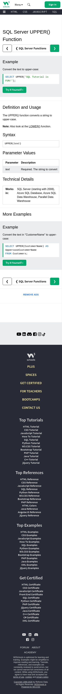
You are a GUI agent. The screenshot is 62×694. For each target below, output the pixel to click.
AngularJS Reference (29, 512)
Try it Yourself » (14, 89)
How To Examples (29, 541)
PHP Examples (29, 558)
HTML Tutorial (31, 426)
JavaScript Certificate (31, 591)
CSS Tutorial (31, 429)
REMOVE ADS (31, 294)
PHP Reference (29, 502)
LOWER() (34, 126)
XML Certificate (31, 620)
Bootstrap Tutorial (31, 449)
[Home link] (6, 4)
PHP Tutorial (31, 452)
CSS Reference (29, 482)
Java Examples (29, 561)
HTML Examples (29, 531)
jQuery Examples (29, 568)
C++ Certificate (31, 614)
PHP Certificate (31, 604)
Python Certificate (31, 601)
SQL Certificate (31, 597)
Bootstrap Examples (29, 554)
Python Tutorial (31, 443)
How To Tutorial (31, 436)
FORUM (24, 647)
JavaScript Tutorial (31, 433)
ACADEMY (30, 652)
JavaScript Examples (29, 538)
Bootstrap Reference (29, 499)
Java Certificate (31, 610)
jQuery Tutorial (31, 462)
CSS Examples (29, 535)
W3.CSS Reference (29, 495)
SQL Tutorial (31, 439)
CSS (25, 11)
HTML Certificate (31, 584)
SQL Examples (29, 545)
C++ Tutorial (31, 459)
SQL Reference (29, 489)
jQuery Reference (29, 515)
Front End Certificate (31, 594)
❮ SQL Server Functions (31, 48)
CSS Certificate (31, 587)
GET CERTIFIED (31, 383)
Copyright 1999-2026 (23, 682)
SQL (54, 11)
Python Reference (29, 492)
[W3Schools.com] (31, 358)
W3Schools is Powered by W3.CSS (33, 685)
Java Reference (29, 508)
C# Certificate (31, 617)
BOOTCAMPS (31, 399)
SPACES (31, 375)
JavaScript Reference (29, 485)
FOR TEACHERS (31, 391)
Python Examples (29, 548)
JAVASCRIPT (40, 11)
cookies (28, 677)
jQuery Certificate (31, 607)
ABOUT (36, 647)
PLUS (31, 366)
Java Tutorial (31, 456)
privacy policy (42, 677)
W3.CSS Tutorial (31, 446)
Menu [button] (19, 4)
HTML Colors (29, 505)
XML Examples (29, 564)
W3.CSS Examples (29, 551)
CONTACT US (31, 407)
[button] (29, 5)
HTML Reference (29, 479)
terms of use (18, 677)
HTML (14, 11)
